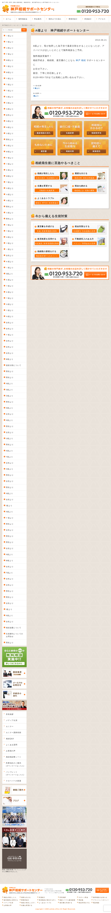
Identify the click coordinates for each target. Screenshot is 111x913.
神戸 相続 (81, 60)
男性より (10, 139)
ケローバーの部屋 (13, 781)
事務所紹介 (73, 19)
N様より (9, 408)
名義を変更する (26, 905)
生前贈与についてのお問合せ (14, 635)
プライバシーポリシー (101, 900)
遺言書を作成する (66, 903)
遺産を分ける (26, 897)
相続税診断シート (13, 757)
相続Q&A (10, 739)
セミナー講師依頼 (13, 732)
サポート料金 (83, 897)
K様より (9, 420)
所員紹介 (88, 19)
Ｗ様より (10, 72)
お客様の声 (10, 751)
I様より (9, 506)
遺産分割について (13, 365)
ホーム (8, 19)
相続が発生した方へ (28, 903)
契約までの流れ (55, 19)
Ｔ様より (10, 84)
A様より (9, 383)
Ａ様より (10, 97)
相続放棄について (13, 628)
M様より (9, 359)
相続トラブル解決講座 (67, 900)
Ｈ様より (10, 127)
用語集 (81, 900)
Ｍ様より (10, 60)
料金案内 (37, 19)
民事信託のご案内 (15, 764)
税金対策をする (84, 903)
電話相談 (96, 903)
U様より (9, 438)
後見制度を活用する (11, 900)
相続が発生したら (10, 897)
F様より (9, 573)
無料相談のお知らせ (100, 897)
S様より (9, 274)
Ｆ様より (10, 54)
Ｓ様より (10, 133)
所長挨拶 (10, 714)
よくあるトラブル (45, 903)
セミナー (10, 726)
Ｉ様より (10, 36)
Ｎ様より (10, 121)
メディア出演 (11, 720)
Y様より (9, 457)
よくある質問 (11, 745)
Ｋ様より (10, 170)
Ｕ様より (10, 48)
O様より (9, 396)
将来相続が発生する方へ (47, 900)
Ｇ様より (10, 109)
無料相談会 (22, 19)
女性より (10, 115)
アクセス (101, 19)
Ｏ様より (10, 103)
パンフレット (15, 773)
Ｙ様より (10, 42)
